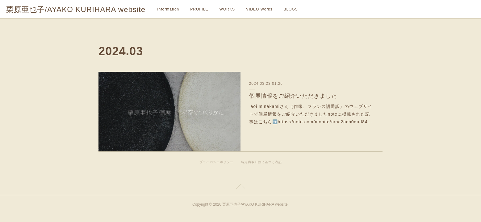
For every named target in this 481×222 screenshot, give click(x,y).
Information (168, 9)
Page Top (240, 187)
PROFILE (199, 9)
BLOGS (290, 9)
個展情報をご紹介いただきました (293, 96)
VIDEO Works (259, 9)
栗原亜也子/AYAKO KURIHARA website (75, 9)
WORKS (227, 9)
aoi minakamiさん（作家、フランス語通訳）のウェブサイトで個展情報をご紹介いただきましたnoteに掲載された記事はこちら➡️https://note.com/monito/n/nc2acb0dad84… (310, 114)
